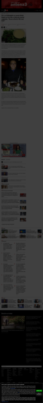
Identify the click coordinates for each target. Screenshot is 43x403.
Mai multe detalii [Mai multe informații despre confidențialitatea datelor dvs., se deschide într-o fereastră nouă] (13, 388)
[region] (21, 393)
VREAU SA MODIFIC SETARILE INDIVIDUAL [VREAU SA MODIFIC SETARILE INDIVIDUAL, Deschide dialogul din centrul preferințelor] (39, 394)
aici (18, 392)
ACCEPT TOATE (39, 390)
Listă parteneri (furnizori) (5, 401)
